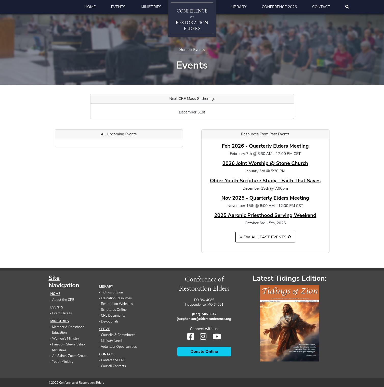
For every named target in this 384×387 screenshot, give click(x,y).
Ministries (151, 6)
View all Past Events (265, 237)
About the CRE (63, 300)
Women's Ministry (65, 338)
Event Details (62, 313)
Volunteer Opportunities (119, 346)
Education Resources (116, 298)
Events (118, 6)
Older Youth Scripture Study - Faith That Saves (265, 180)
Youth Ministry (63, 361)
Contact (321, 6)
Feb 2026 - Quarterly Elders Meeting (265, 146)
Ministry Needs (112, 341)
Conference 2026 (279, 6)
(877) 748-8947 (204, 314)
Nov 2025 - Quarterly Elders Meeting (265, 198)
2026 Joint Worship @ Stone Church (265, 163)
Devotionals (109, 321)
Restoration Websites (117, 304)
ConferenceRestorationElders (192, 19)
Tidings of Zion (112, 292)
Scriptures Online (114, 309)
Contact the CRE (113, 360)
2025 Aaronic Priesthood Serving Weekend (265, 215)
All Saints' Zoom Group (69, 356)
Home (90, 6)
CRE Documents (113, 315)
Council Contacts (113, 366)
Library (239, 6)
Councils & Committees (118, 335)
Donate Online (204, 351)
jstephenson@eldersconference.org (204, 319)
